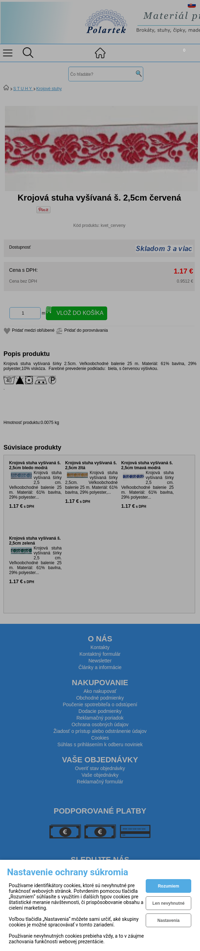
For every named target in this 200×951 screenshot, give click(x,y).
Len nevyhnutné (168, 903)
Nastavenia (168, 920)
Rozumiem (168, 886)
